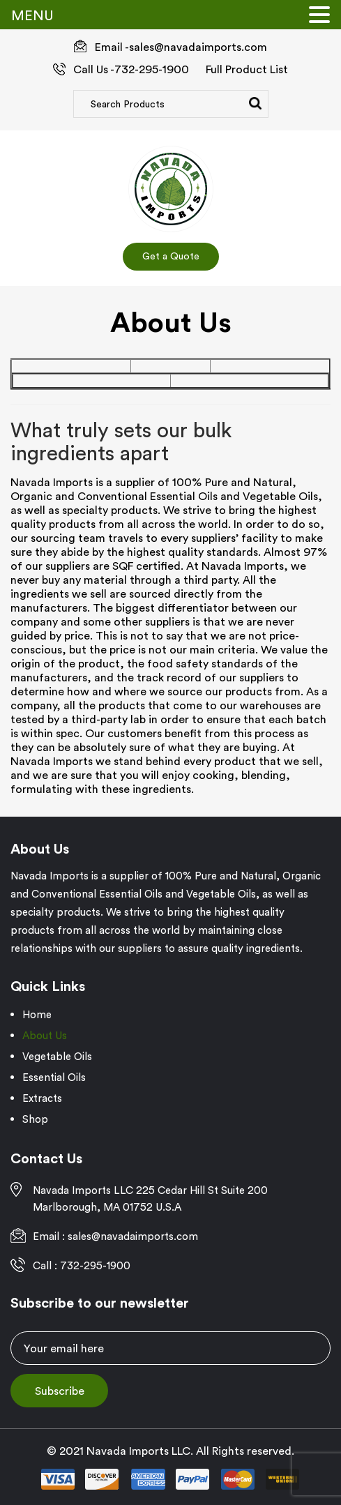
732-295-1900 (151, 69)
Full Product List (247, 69)
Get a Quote (170, 256)
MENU (32, 15)
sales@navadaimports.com (198, 47)
